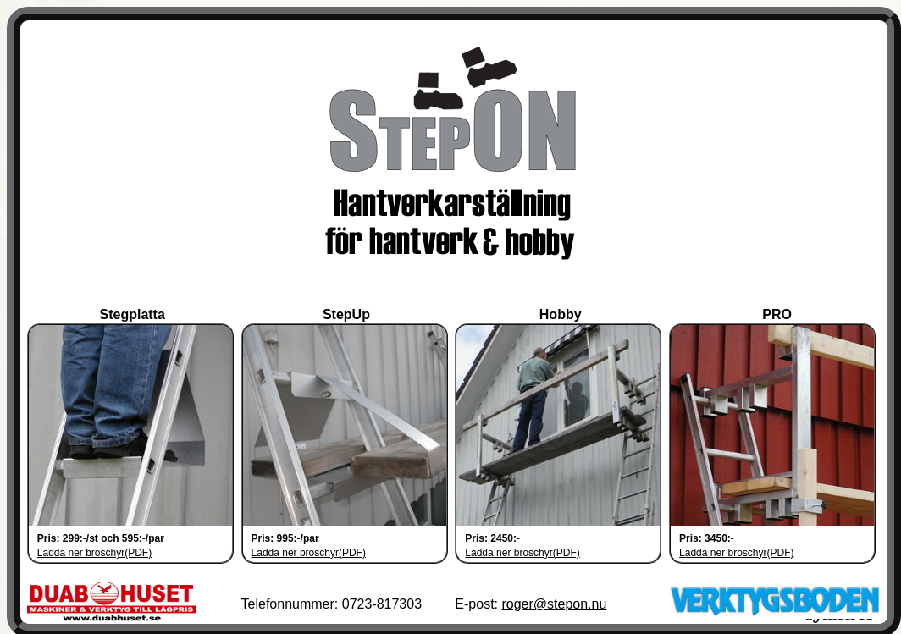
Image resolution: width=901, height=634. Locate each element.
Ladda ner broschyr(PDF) (94, 549)
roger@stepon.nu (553, 600)
